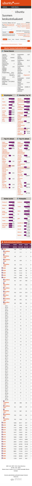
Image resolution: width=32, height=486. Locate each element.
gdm (3, 119)
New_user (5, 225)
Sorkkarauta (5, 223)
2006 (4, 456)
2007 (4, 453)
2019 (4, 425)
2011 (4, 444)
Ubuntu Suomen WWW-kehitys (4, 175)
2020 (4, 422)
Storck (19, 229)
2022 (4, 275)
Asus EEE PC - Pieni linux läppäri (4, 157)
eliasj (3, 121)
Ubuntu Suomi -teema (7, 469)
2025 (4, 268)
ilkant (3, 208)
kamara (19, 235)
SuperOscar (5, 117)
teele (3, 214)
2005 (4, 458)
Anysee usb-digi (4, 185)
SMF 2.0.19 (8, 466)
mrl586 (4, 111)
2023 (4, 273)
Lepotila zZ (20, 223)
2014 (4, 437)
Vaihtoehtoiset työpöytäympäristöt (23, 129)
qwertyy (4, 105)
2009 (4, 448)
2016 (4, 432)
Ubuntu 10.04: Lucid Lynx (5, 163)
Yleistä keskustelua (21, 107)
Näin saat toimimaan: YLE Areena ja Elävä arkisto (20, 178)
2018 (4, 427)
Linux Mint (5, 187)
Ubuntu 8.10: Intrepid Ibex (4, 181)
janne (3, 108)
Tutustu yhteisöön (25, 25)
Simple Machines (21, 466)
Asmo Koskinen (4, 115)
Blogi (19, 26)
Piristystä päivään (4, 146)
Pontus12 (4, 202)
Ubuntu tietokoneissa (21, 99)
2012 (4, 441)
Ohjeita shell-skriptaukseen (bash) (21, 163)
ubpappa (4, 205)
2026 (4, 249)
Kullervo (20, 202)
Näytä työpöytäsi (5, 143)
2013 (4, 439)
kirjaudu (5, 24)
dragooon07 (27, 75)
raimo (3, 112)
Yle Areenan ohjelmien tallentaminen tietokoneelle (5, 151)
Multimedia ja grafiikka (20, 113)
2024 (4, 270)
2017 (4, 429)
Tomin (3, 102)
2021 (4, 277)
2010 (4, 446)
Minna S (20, 232)
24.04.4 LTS (23, 24)
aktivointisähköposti (9, 25)
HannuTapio (5, 217)
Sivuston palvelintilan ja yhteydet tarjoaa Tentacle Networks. (16, 477)
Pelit (19, 131)
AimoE (3, 227)
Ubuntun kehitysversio (21, 134)
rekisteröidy (11, 24)
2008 (4, 451)
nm (3, 98)
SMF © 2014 (14, 466)
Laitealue (20, 109)
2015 (4, 434)
